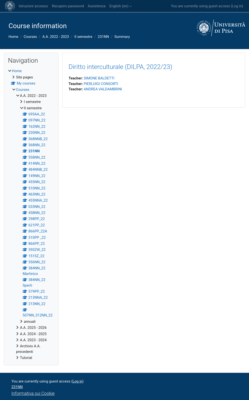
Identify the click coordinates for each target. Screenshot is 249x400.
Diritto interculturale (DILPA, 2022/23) (120, 66)
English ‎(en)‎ (118, 6)
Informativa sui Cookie (33, 393)
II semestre (83, 36)
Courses (30, 36)
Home (13, 36)
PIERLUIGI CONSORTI (101, 84)
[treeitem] (31, 214)
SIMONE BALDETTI (99, 78)
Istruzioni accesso (33, 6)
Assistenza (97, 6)
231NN (103, 36)
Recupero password (68, 6)
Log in (237, 6)
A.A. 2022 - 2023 (55, 36)
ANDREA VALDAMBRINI (103, 89)
